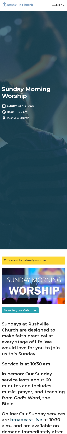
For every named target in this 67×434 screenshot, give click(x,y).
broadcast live (26, 419)
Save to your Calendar (20, 310)
